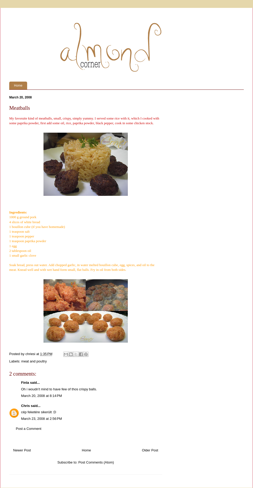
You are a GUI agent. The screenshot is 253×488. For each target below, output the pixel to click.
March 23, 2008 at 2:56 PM (41, 419)
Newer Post (22, 450)
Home (18, 85)
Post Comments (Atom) (96, 462)
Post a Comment (28, 429)
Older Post (150, 450)
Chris (25, 406)
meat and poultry (34, 361)
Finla (25, 383)
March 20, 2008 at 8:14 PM (41, 396)
